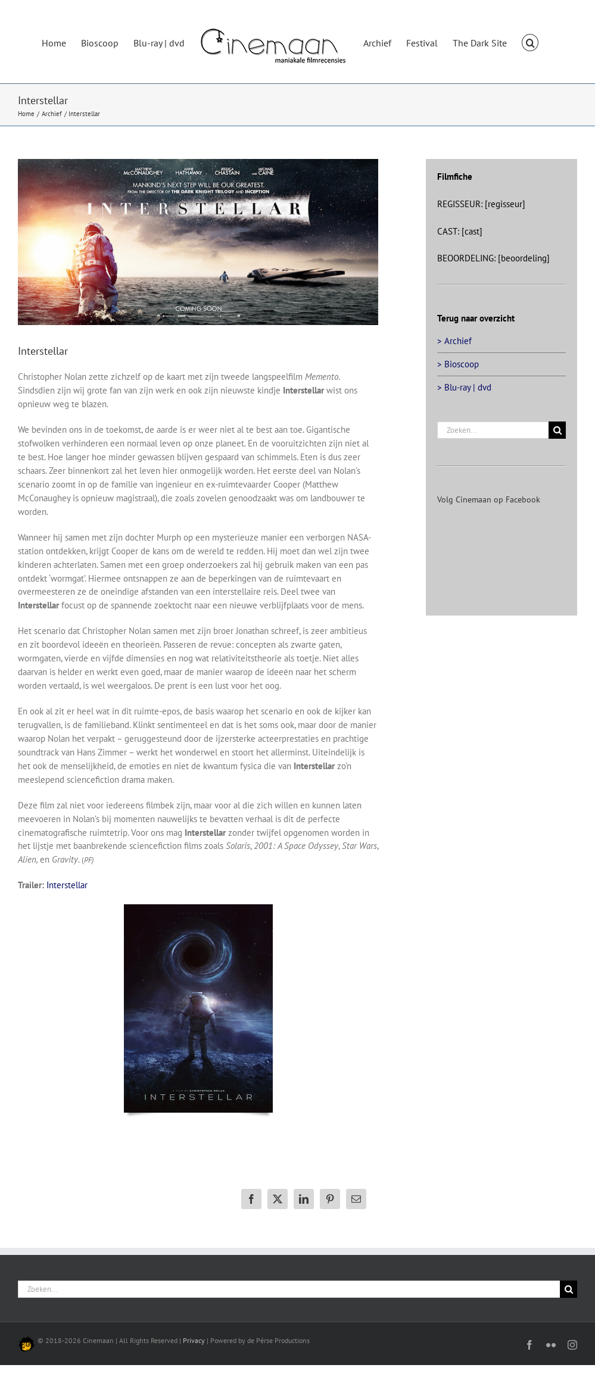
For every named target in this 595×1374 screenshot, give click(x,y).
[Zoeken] (557, 430)
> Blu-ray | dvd (464, 387)
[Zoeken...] (493, 430)
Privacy (194, 1340)
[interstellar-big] (198, 242)
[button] (530, 41)
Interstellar (67, 885)
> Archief (454, 340)
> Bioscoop (458, 364)
